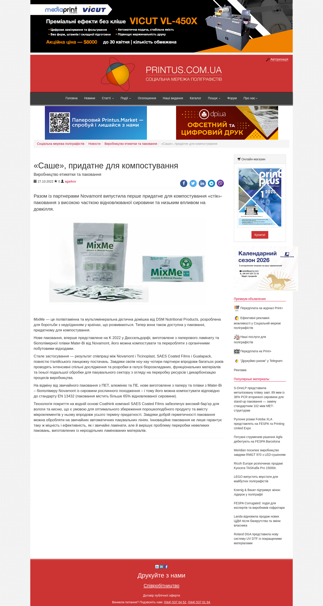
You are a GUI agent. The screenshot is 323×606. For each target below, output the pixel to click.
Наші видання (173, 98)
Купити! (259, 235)
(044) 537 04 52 (175, 602)
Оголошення (147, 98)
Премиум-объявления (250, 299)
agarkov (70, 181)
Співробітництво (161, 585)
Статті (108, 98)
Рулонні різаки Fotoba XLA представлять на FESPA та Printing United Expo (259, 423)
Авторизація (279, 59)
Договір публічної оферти (161, 595)
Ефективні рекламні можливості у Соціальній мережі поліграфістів (257, 323)
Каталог (195, 98)
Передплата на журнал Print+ (258, 308)
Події (126, 98)
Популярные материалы (251, 379)
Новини (89, 98)
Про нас (251, 98)
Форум (232, 98)
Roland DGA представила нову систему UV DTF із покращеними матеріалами (258, 538)
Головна (71, 98)
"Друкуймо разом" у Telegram (258, 361)
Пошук (214, 98)
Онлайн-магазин (253, 159)
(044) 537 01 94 (199, 602)
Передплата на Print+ (253, 351)
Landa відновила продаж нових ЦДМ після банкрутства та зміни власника (257, 521)
